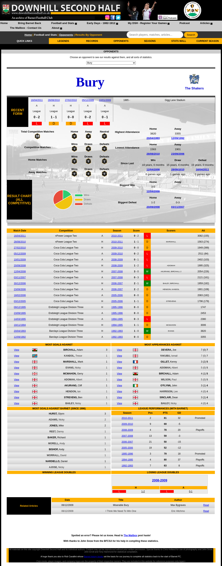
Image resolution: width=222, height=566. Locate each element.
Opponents (66, 34)
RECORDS (92, 41)
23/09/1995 (20, 313)
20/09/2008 (153, 206)
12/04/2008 (153, 169)
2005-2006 (117, 295)
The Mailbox (130, 535)
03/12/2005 (20, 301)
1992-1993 (117, 331)
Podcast (184, 23)
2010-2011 (117, 235)
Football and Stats (62, 23)
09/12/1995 (20, 307)
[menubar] (111, 26)
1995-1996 (117, 307)
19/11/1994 (20, 325)
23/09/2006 (177, 153)
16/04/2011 (37, 100)
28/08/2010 (54, 100)
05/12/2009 (88, 100)
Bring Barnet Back (29, 23)
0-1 (190, 491)
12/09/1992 (177, 138)
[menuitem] (4, 23)
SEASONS (150, 41)
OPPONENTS (121, 41)
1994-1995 (117, 319)
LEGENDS (63, 41)
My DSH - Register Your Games (147, 23)
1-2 (143, 491)
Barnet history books (93, 556)
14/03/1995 (20, 319)
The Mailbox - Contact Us (25, 27)
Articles (205, 23)
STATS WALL (178, 41)
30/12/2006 (20, 283)
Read (206, 505)
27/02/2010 (71, 100)
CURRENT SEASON (207, 41)
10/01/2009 (105, 100)
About (55, 27)
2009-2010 (117, 247)
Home (4, 23)
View (16, 349)
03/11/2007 (177, 206)
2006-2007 (117, 283)
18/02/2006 (20, 295)
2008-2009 (117, 259)
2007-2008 (117, 271)
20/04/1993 (153, 138)
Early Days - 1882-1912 (101, 23)
